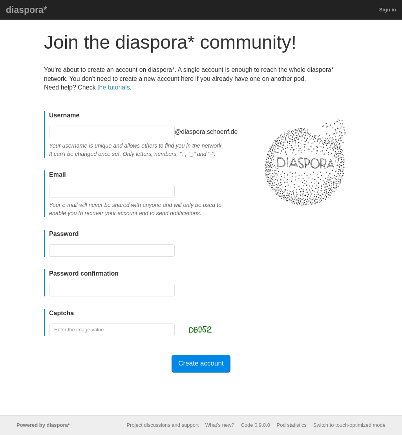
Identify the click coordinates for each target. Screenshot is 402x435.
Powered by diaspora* (43, 425)
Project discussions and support (162, 425)
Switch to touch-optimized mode (349, 425)
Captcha (61, 313)
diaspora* (26, 10)
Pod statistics (292, 425)
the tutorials (113, 87)
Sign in (387, 10)
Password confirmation (84, 273)
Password (64, 233)
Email (57, 174)
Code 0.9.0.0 (255, 425)
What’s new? (219, 425)
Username (64, 115)
